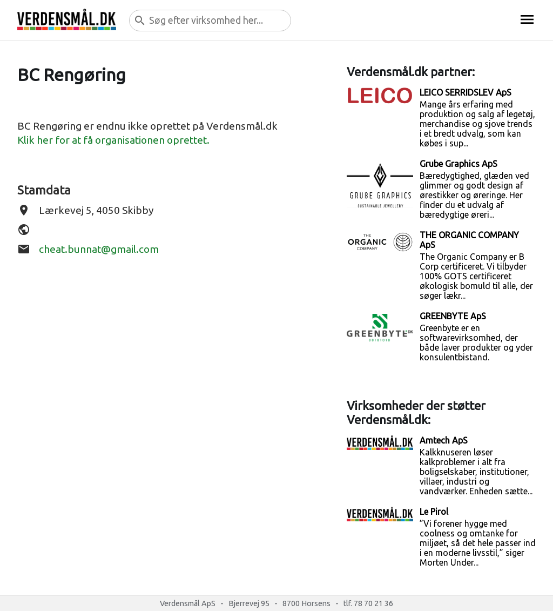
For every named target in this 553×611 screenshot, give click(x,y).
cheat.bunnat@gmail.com (99, 249)
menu (527, 19)
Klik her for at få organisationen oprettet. (113, 140)
